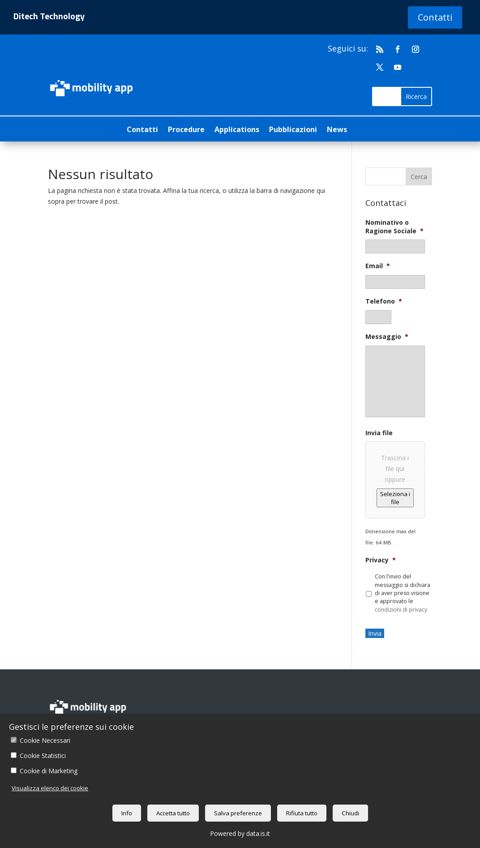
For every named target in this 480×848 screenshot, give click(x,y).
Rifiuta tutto (301, 813)
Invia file (379, 433)
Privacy (380, 560)
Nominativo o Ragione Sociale (394, 226)
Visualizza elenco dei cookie (50, 788)
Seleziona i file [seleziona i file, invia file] (395, 498)
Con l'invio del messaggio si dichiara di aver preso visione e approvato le (402, 593)
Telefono (383, 301)
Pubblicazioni (293, 130)
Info (126, 813)
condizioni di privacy (401, 609)
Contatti (435, 17)
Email (377, 266)
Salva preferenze (238, 813)
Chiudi (350, 813)
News (337, 130)
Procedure (186, 130)
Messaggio (386, 337)
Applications (236, 130)
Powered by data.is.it (240, 833)
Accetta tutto (173, 813)
